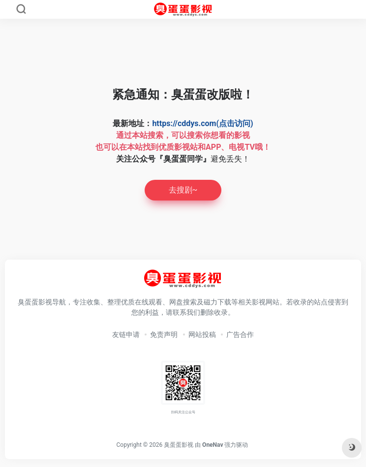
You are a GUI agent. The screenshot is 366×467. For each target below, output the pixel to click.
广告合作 (240, 334)
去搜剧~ (183, 190)
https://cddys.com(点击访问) (202, 123)
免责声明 (164, 334)
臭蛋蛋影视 (178, 444)
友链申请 (126, 334)
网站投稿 (202, 334)
